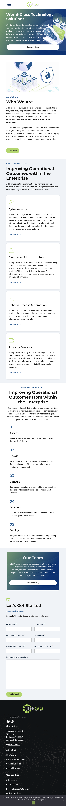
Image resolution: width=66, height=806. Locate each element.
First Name (11, 624)
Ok (33, 803)
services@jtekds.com (15, 611)
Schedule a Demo (33, 47)
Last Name (39, 624)
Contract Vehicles (13, 764)
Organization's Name (15, 646)
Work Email (39, 635)
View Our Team (33, 583)
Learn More (13, 150)
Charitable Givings (13, 768)
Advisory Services (13, 793)
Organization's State (43, 646)
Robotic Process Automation (18, 789)
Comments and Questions (17, 657)
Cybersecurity (12, 780)
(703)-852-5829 (14, 744)
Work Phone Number (15, 635)
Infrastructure (12, 784)
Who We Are (11, 755)
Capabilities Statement (15, 759)
